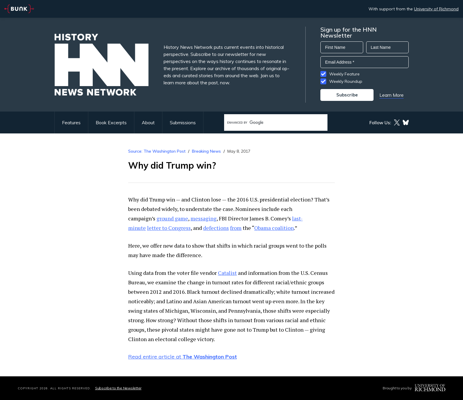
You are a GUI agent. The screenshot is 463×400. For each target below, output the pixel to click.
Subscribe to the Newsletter (118, 388)
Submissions (183, 122)
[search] (269, 122)
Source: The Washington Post (156, 151)
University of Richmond (436, 9)
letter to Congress (169, 227)
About (148, 122)
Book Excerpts (111, 122)
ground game (172, 218)
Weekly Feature (344, 74)
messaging (203, 218)
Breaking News (206, 151)
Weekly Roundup (345, 81)
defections (216, 227)
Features (71, 122)
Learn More (391, 95)
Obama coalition (274, 227)
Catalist (227, 272)
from (236, 227)
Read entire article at (182, 356)
